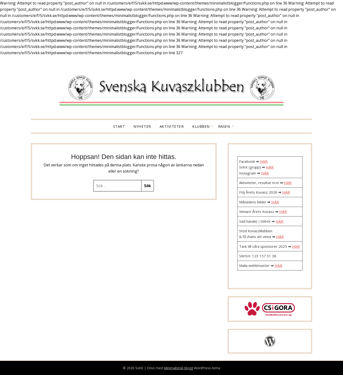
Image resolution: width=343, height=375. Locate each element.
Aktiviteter (172, 126)
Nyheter (142, 126)
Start (119, 126)
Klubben (201, 126)
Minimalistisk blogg (178, 368)
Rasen (224, 126)
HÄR (263, 161)
